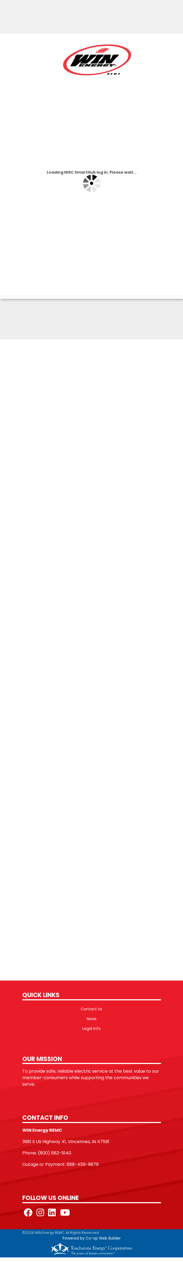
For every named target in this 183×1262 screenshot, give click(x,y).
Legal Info (91, 1028)
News (92, 1018)
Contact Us (91, 1009)
